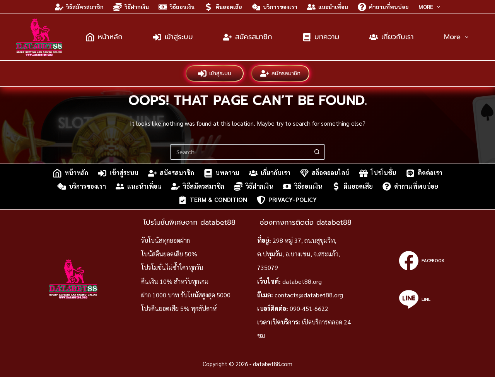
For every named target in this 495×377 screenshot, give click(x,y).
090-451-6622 (309, 308)
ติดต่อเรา (424, 173)
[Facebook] (421, 260)
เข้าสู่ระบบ (173, 36)
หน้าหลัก (104, 36)
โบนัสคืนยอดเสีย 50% (169, 254)
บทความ (320, 36)
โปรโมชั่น (377, 173)
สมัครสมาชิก (247, 36)
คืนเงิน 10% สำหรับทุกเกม (174, 281)
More (431, 7)
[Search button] (317, 152)
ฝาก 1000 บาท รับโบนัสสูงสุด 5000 (185, 295)
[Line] (421, 299)
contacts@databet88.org (309, 295)
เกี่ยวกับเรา (391, 36)
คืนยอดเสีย (223, 7)
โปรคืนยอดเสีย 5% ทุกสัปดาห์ (179, 308)
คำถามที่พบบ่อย (383, 7)
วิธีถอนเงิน (177, 7)
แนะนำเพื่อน (327, 7)
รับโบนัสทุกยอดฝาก (165, 240)
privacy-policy (287, 200)
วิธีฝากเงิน (131, 7)
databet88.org (302, 281)
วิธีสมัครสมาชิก (79, 7)
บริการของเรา (274, 7)
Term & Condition (212, 200)
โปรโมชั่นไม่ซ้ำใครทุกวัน (172, 267)
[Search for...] (239, 152)
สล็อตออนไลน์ (325, 173)
